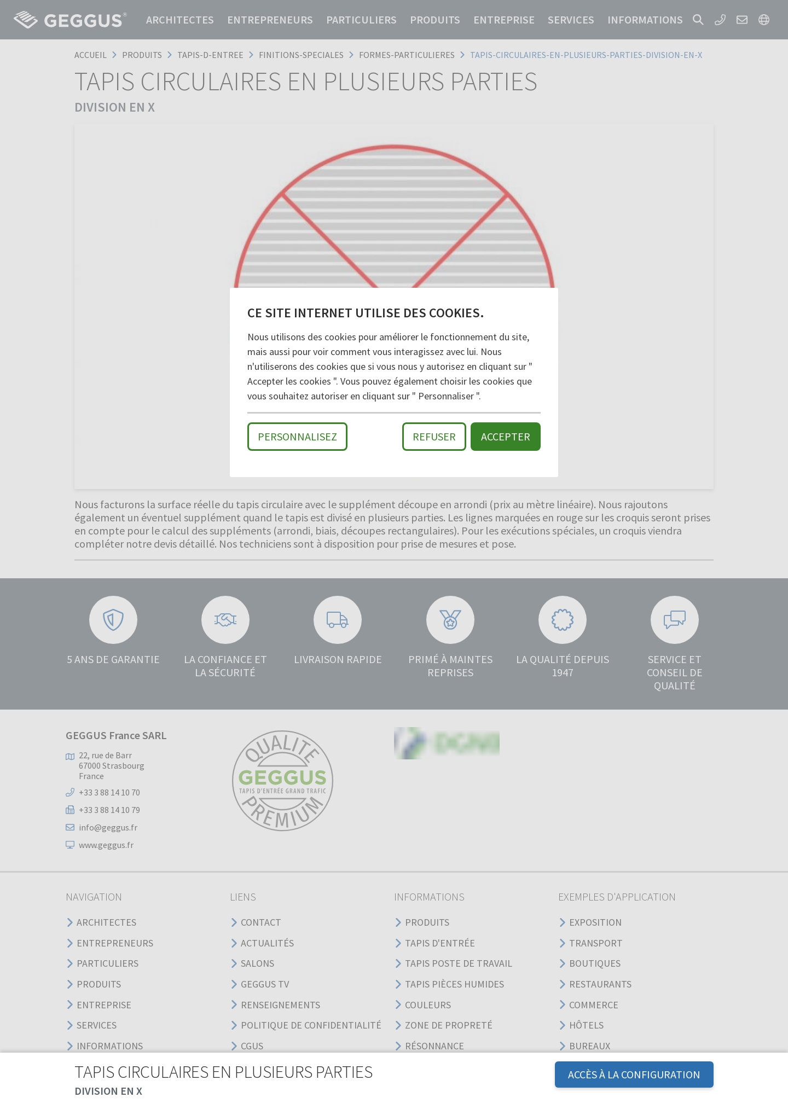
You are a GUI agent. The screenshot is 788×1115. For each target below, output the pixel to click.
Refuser (434, 436)
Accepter (505, 436)
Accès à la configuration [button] (634, 1074)
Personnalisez (297, 436)
